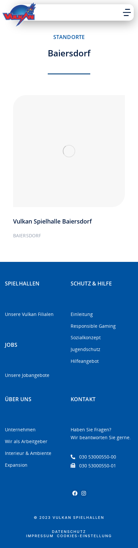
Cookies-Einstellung (84, 536)
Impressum (40, 536)
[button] (127, 12)
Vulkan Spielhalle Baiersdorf (52, 221)
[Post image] (69, 151)
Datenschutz (69, 532)
